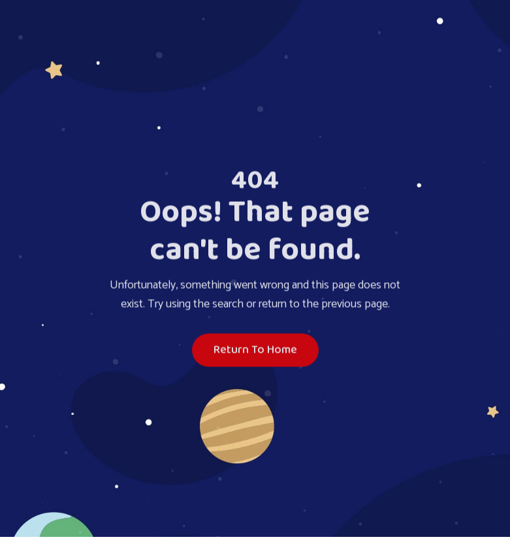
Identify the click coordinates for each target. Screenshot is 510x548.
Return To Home (255, 351)
